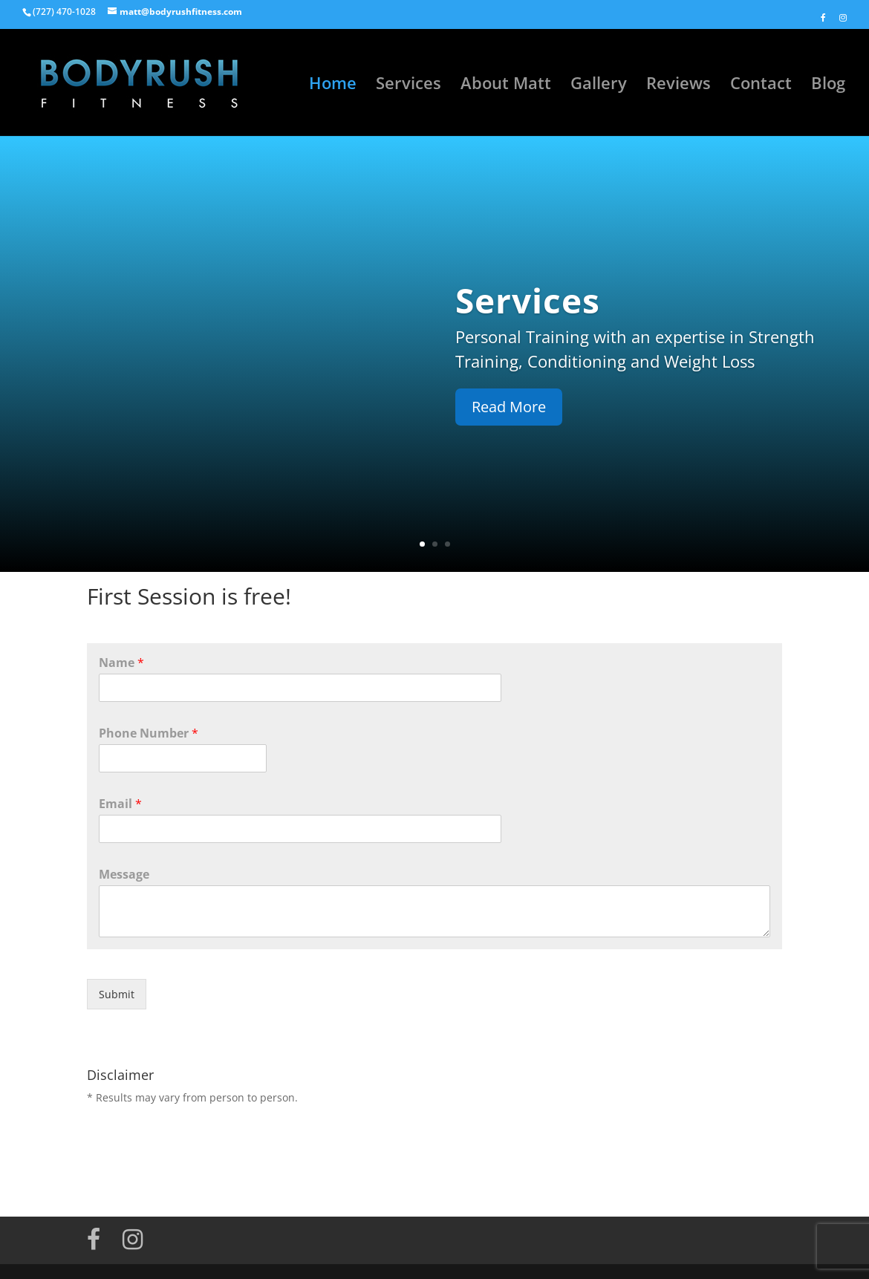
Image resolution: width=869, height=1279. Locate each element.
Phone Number (148, 733)
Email (120, 804)
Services (408, 85)
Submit (116, 994)
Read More (509, 407)
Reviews (678, 85)
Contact (761, 85)
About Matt (505, 85)
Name (121, 663)
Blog (828, 85)
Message (124, 874)
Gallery (598, 85)
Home (333, 85)
